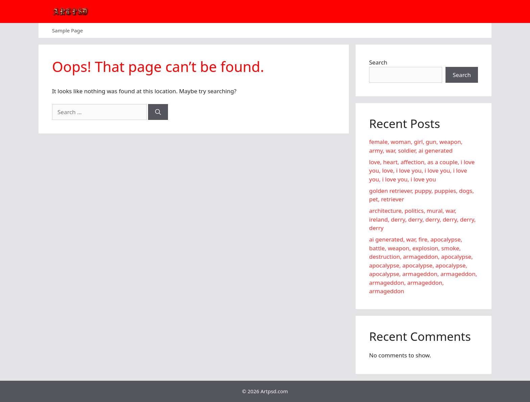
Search (378, 62)
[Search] (158, 112)
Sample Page (67, 30)
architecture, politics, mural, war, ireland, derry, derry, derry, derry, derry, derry (422, 219)
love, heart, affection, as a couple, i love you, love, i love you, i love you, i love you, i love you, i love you (422, 170)
